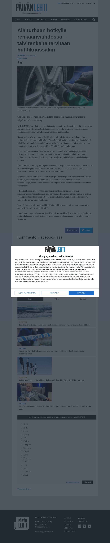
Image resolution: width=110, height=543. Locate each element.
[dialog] (55, 271)
